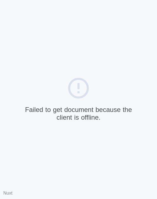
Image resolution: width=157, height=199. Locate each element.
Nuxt (7, 193)
